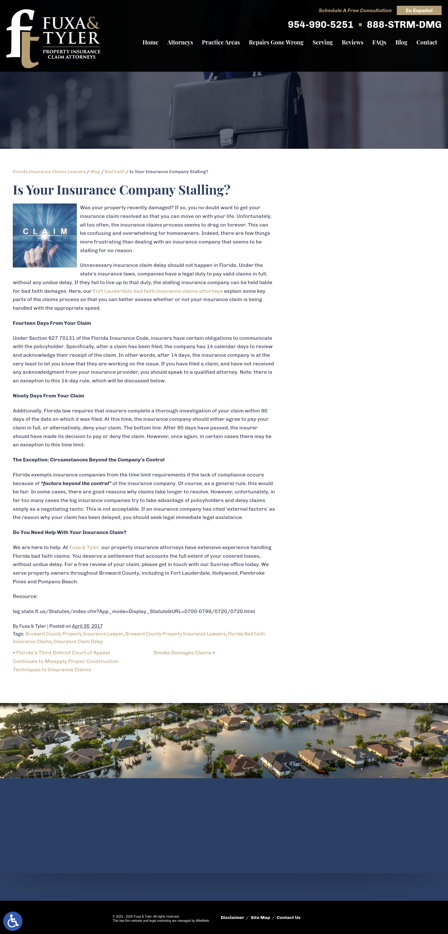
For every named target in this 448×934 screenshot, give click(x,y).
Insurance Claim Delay (78, 641)
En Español (419, 10)
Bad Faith (114, 171)
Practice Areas (221, 42)
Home (150, 42)
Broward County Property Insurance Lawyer (74, 634)
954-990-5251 (320, 24)
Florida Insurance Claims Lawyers (49, 171)
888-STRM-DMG (404, 24)
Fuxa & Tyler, (84, 547)
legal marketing (160, 920)
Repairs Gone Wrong (276, 42)
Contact (426, 42)
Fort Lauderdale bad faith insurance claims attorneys (158, 291)
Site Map (260, 917)
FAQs (379, 42)
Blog (402, 42)
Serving (323, 42)
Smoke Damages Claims (183, 653)
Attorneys (180, 42)
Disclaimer (232, 917)
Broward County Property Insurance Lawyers (175, 634)
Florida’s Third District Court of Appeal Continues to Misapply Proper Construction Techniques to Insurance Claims (65, 661)
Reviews (352, 42)
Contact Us (288, 917)
